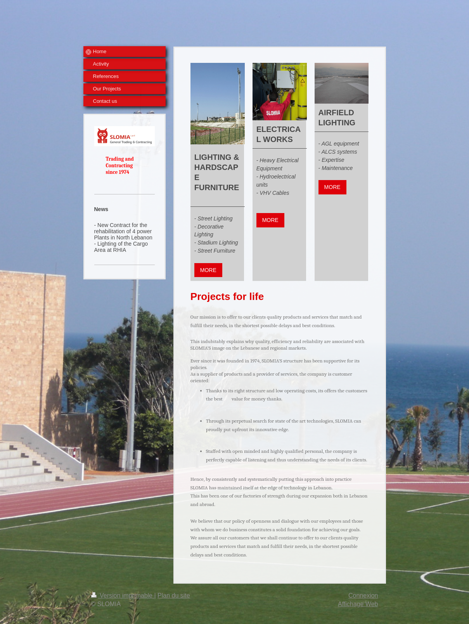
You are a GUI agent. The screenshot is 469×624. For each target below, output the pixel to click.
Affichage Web (358, 604)
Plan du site (173, 595)
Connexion (363, 595)
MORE (208, 270)
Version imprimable (122, 595)
